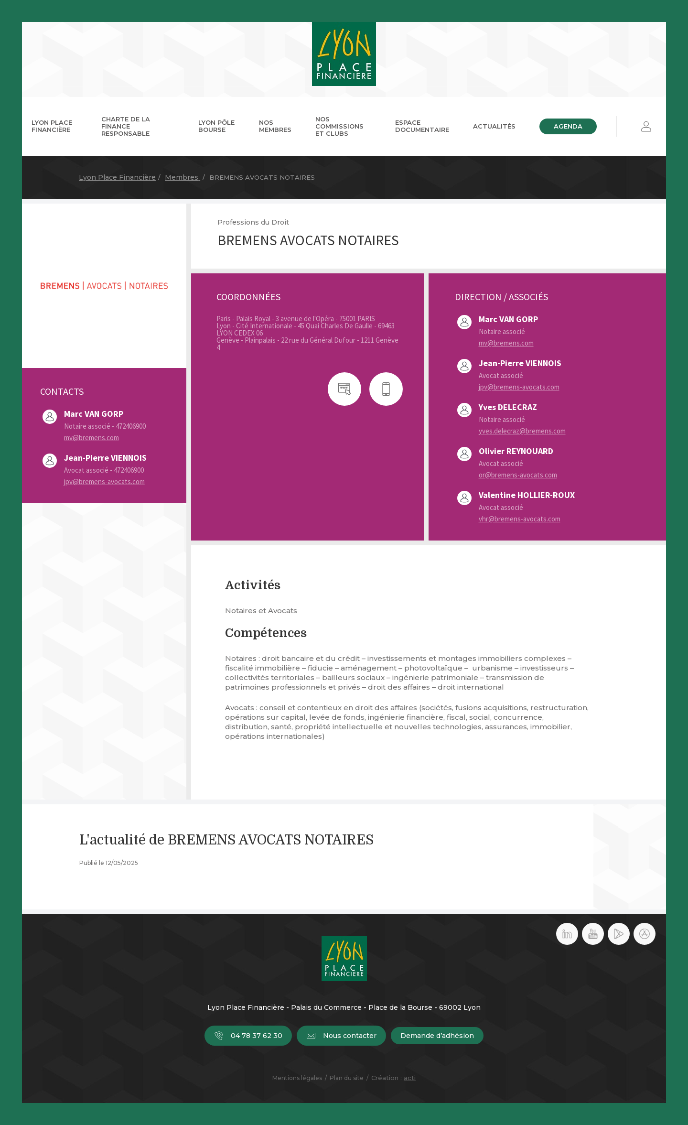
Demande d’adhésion (437, 1035)
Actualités (494, 126)
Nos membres (275, 126)
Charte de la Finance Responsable (125, 126)
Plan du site (347, 1078)
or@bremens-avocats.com (518, 474)
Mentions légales (297, 1078)
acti (410, 1078)
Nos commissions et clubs (339, 126)
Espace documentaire (422, 126)
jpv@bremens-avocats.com (104, 481)
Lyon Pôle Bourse (216, 126)
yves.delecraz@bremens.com (522, 430)
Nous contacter (341, 1035)
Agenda (568, 126)
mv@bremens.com (91, 437)
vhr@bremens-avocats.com (519, 518)
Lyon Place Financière (52, 126)
